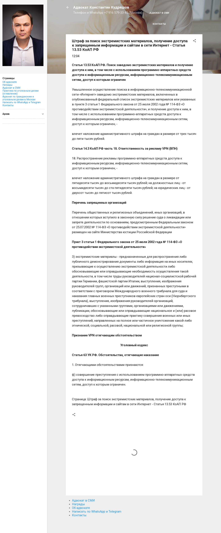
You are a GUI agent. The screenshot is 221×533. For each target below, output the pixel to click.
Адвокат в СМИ (159, 13)
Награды (78, 504)
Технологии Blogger (134, 525)
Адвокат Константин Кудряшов (101, 7)
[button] (194, 41)
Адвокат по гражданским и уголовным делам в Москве (18, 98)
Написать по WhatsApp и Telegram (96, 511)
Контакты (159, 24)
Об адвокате (81, 508)
